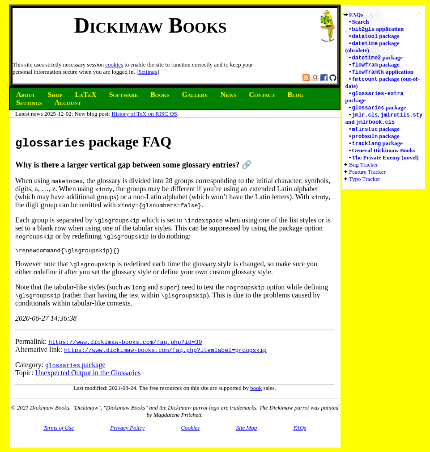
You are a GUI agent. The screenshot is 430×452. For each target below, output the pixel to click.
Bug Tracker (363, 170)
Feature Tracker (367, 178)
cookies (114, 64)
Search (360, 21)
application (378, 29)
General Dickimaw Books (384, 156)
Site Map (246, 429)
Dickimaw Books (150, 25)
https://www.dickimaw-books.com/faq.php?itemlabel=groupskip (165, 351)
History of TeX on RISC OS (144, 113)
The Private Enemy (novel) (385, 163)
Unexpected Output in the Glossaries (88, 374)
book (256, 389)
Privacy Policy (127, 429)
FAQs (356, 14)
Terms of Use (58, 429)
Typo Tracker (364, 185)
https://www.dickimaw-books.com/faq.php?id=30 (125, 343)
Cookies (190, 429)
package (376, 36)
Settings (147, 71)
